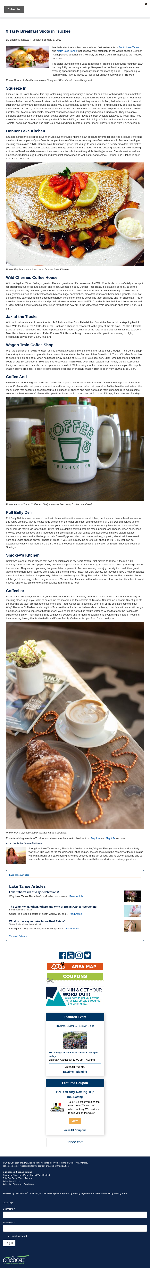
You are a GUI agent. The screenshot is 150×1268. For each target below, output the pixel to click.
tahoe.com (76, 1142)
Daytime (95, 838)
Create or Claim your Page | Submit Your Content (26, 1175)
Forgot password (19, 1236)
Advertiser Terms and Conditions (18, 1184)
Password (8, 1222)
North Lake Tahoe (67, 50)
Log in (9, 1243)
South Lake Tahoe (129, 47)
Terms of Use (66, 1163)
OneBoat (23, 1193)
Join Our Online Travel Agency (17, 1178)
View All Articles (18, 936)
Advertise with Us (11, 1181)
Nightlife (110, 838)
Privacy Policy (81, 1163)
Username (9, 1209)
